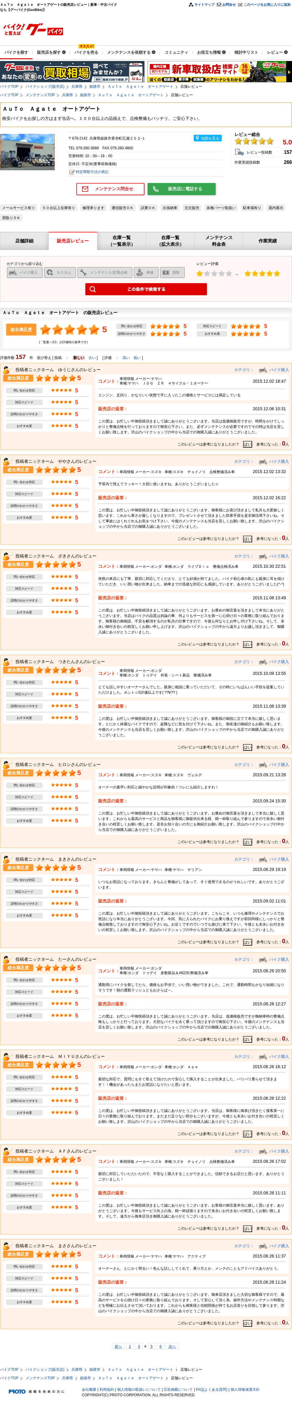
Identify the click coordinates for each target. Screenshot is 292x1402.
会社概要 (89, 1389)
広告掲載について (178, 1389)
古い (92, 358)
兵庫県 (76, 86)
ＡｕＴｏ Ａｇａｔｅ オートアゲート (140, 86)
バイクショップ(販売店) (45, 86)
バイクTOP (9, 86)
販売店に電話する (185, 188)
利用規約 (106, 1389)
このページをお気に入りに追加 (267, 4)
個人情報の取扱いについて (139, 1389)
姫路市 (94, 86)
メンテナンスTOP (40, 95)
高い (126, 358)
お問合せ (229, 4)
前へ (118, 1346)
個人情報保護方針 (245, 1389)
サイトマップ (204, 4)
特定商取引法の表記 (92, 172)
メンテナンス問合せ (114, 188)
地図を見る (210, 138)
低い (137, 358)
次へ (172, 1346)
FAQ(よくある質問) (212, 1389)
